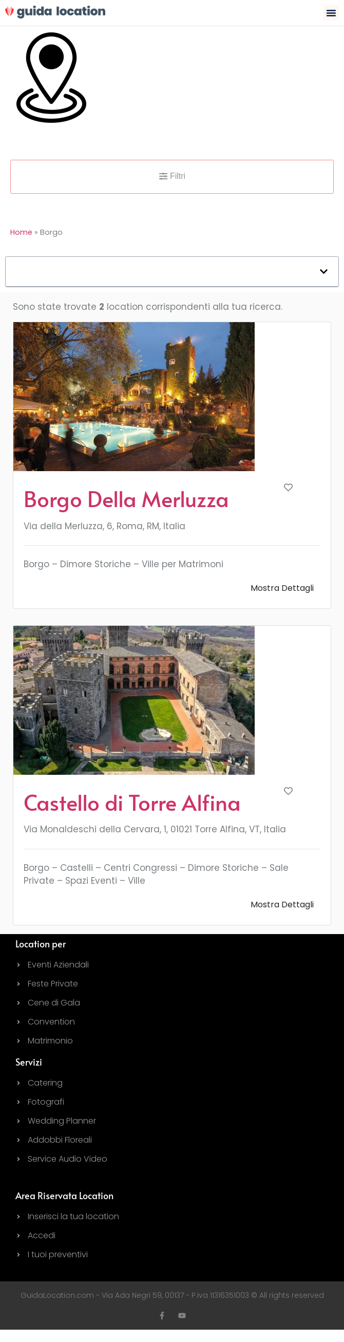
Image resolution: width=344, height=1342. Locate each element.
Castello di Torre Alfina (132, 802)
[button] (331, 13)
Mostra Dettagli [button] (282, 588)
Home (21, 232)
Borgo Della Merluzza (126, 498)
